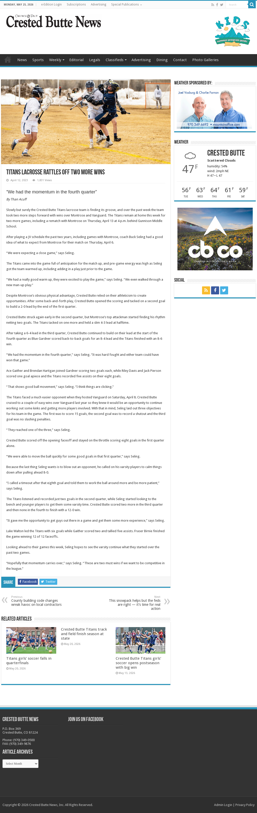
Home (7, 59)
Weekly (55, 60)
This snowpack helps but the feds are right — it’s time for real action (134, 603)
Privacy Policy (244, 805)
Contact (180, 60)
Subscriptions (76, 4)
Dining (162, 60)
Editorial (76, 60)
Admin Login (223, 805)
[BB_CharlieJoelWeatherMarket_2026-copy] (214, 108)
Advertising (98, 4)
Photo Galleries (205, 60)
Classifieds (114, 60)
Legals (94, 60)
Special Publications (125, 4)
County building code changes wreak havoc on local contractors (37, 601)
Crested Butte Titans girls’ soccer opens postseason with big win (138, 663)
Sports (38, 60)
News (22, 60)
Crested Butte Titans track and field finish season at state (84, 634)
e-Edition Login (51, 4)
